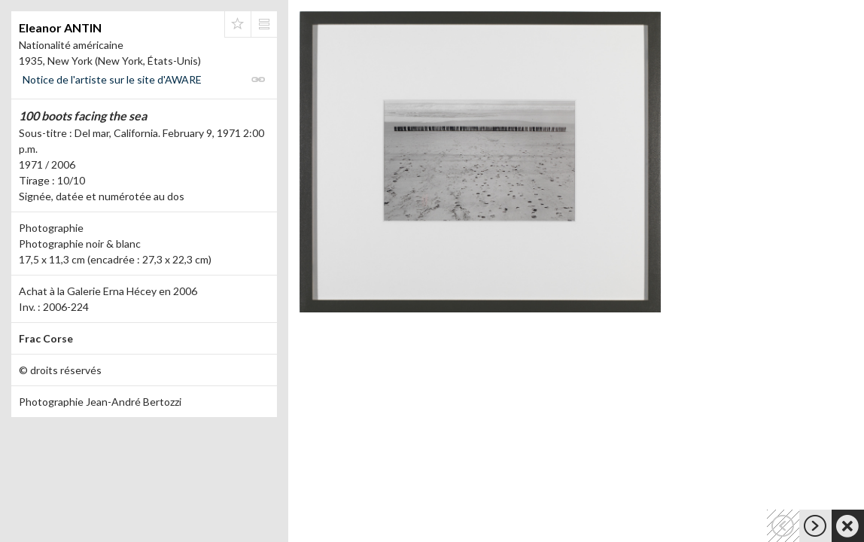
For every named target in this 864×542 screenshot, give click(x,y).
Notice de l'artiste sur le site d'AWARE (112, 79)
